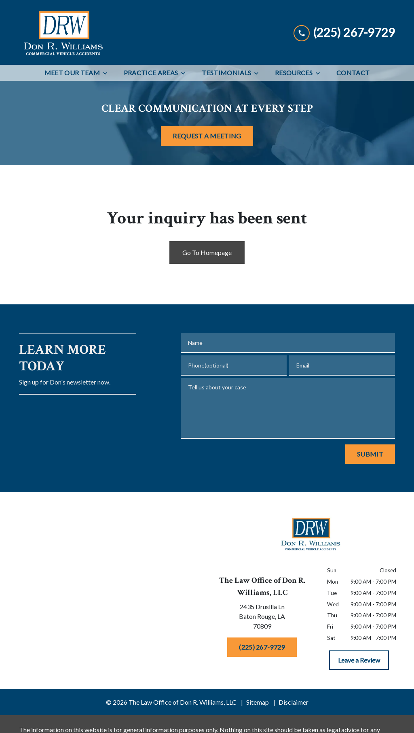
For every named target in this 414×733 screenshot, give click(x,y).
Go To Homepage (207, 252)
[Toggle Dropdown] (107, 73)
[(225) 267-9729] (261, 647)
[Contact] (353, 73)
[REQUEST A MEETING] (207, 136)
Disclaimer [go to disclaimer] (293, 702)
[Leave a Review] (359, 660)
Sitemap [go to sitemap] (257, 702)
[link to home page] (63, 32)
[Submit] (370, 454)
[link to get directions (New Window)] (261, 618)
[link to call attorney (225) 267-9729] (344, 32)
